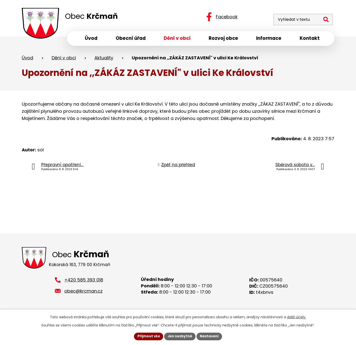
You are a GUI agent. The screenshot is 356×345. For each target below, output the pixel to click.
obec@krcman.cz (83, 293)
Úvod (27, 59)
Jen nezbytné (180, 336)
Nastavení (211, 336)
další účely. (296, 316)
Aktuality (103, 59)
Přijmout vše (147, 336)
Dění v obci (64, 59)
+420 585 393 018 (83, 282)
